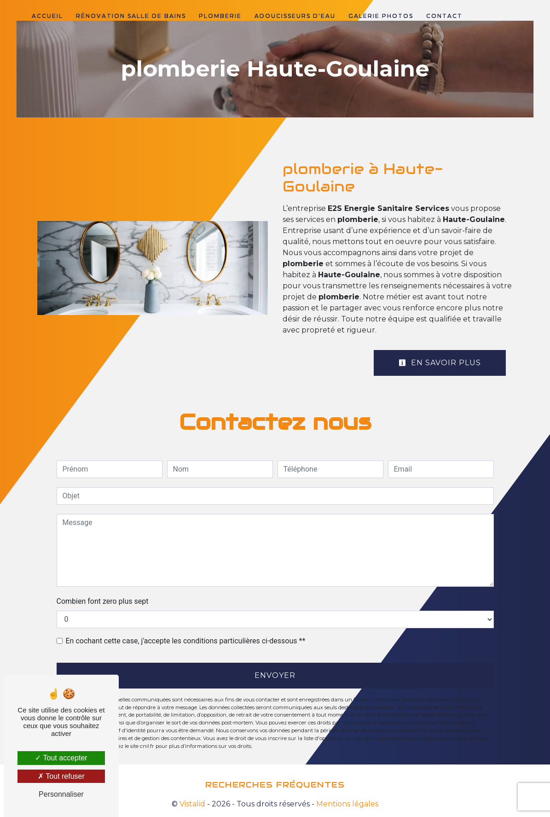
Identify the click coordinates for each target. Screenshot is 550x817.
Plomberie (220, 15)
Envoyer (275, 675)
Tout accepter (61, 758)
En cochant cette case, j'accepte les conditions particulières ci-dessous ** (186, 640)
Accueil (47, 15)
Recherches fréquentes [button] (275, 785)
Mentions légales (346, 803)
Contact (444, 15)
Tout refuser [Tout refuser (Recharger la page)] (61, 776)
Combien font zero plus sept (103, 601)
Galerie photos (380, 15)
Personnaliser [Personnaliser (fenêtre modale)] (61, 794)
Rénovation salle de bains (131, 15)
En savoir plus (440, 362)
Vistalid (192, 803)
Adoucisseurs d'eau (295, 15)
